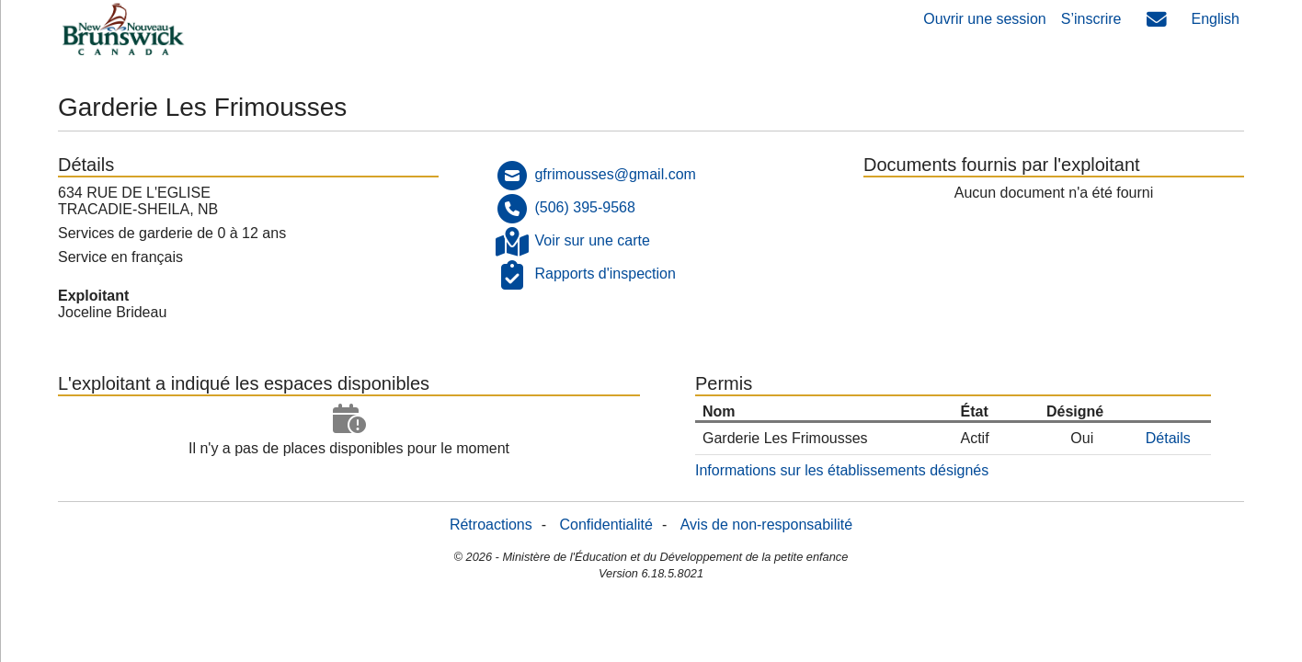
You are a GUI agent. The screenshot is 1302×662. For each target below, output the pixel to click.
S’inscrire (1091, 19)
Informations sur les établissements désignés (841, 470)
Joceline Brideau (112, 312)
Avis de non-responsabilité (766, 524)
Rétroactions (491, 524)
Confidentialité (606, 524)
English (1215, 19)
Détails (1168, 438)
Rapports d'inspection (604, 273)
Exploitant (93, 295)
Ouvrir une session (984, 19)
